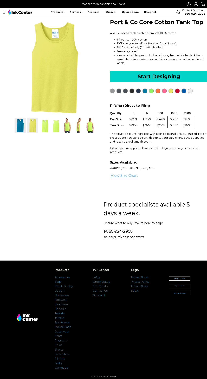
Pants (58, 336)
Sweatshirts (62, 354)
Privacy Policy (140, 281)
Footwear (61, 299)
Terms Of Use (140, 277)
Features (94, 12)
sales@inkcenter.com (124, 237)
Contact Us (100, 290)
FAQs (96, 277)
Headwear (61, 304)
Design (59, 290)
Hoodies (60, 308)
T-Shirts (60, 358)
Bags (58, 281)
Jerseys (59, 317)
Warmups (61, 367)
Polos (58, 345)
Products (58, 12)
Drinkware (62, 295)
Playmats (61, 340)
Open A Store (179, 286)
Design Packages (180, 293)
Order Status (101, 281)
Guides (111, 12)
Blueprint (150, 12)
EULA (134, 290)
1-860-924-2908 (118, 231)
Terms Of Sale (140, 286)
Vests (58, 363)
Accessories (62, 277)
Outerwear (62, 331)
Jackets (60, 313)
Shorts (59, 349)
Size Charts (100, 286)
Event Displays (64, 286)
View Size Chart (124, 175)
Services (76, 12)
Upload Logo (130, 12)
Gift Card (99, 295)
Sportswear (62, 322)
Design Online (179, 278)
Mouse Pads (63, 327)
